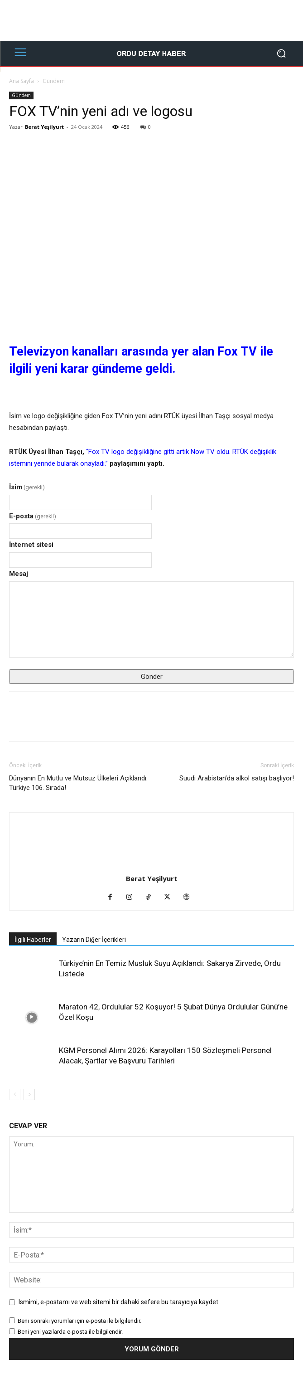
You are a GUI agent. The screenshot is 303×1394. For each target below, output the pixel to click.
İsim (27, 487)
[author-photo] (151, 865)
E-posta (32, 516)
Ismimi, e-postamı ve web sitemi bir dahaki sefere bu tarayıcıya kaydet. (119, 1302)
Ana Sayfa (21, 81)
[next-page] (29, 1094)
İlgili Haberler (32, 939)
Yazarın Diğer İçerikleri (94, 939)
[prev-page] (14, 1094)
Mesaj (18, 574)
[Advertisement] (151, 20)
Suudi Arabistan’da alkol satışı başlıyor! (236, 778)
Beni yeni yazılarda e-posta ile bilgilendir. (70, 1331)
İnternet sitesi (31, 545)
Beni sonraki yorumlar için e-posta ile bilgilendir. (79, 1320)
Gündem (54, 81)
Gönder (152, 677)
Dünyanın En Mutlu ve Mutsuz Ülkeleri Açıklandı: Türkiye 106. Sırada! (78, 783)
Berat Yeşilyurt (44, 126)
